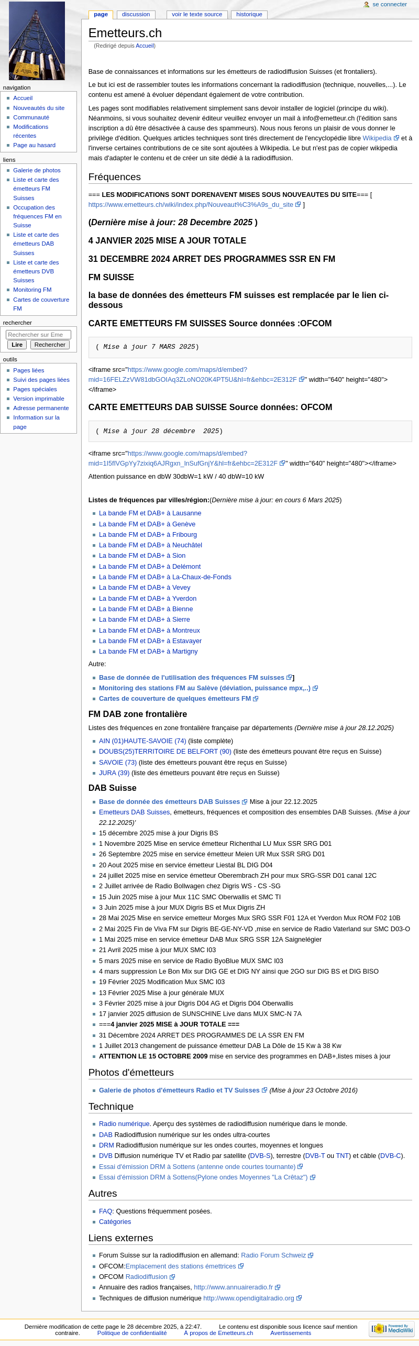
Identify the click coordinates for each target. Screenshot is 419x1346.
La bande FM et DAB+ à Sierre (144, 619)
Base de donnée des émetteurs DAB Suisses (169, 802)
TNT (342, 1156)
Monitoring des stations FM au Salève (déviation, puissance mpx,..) (205, 688)
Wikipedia (377, 138)
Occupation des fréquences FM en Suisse (37, 216)
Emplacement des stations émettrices (181, 1266)
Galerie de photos (36, 170)
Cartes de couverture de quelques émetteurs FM (175, 698)
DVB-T (315, 1156)
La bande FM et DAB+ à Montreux (149, 630)
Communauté (31, 117)
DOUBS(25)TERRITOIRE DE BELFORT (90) (165, 751)
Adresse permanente (41, 408)
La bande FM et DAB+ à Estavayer (150, 641)
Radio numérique (124, 1124)
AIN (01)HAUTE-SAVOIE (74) (143, 741)
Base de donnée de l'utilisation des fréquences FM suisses (191, 677)
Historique (249, 14)
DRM (106, 1145)
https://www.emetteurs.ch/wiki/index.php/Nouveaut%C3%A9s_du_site (191, 204)
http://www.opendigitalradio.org (248, 1298)
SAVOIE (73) (118, 762)
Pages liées (28, 370)
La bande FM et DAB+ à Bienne (146, 609)
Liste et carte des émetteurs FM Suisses (36, 188)
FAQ (105, 1211)
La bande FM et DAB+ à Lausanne (150, 513)
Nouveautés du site (38, 108)
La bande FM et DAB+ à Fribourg (148, 534)
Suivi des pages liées (41, 380)
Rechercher (17, 322)
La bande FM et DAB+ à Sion (142, 555)
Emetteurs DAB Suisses (134, 812)
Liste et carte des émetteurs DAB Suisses (36, 243)
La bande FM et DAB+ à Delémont (150, 566)
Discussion (136, 14)
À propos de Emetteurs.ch (218, 1333)
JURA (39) (114, 773)
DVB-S (260, 1156)
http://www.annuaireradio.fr (233, 1287)
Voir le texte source (197, 14)
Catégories (115, 1222)
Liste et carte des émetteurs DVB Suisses (36, 271)
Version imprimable (38, 398)
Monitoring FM (32, 289)
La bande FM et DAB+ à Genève (147, 524)
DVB (106, 1156)
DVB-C (390, 1156)
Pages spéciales (35, 389)
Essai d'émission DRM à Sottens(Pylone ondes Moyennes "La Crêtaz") (203, 1177)
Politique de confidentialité (132, 1333)
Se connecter (390, 4)
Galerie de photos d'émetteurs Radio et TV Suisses (179, 1090)
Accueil (144, 45)
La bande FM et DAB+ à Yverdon (147, 598)
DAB (106, 1135)
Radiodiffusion (147, 1277)
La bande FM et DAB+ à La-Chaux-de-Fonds (165, 577)
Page (101, 14)
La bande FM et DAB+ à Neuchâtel (150, 545)
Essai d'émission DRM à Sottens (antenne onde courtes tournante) (197, 1167)
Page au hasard (34, 145)
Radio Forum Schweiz (273, 1255)
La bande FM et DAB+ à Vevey (145, 587)
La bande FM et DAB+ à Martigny (148, 651)
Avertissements (290, 1333)
